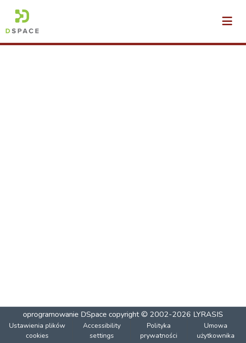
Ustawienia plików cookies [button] (37, 330)
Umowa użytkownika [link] (216, 330)
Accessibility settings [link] (102, 330)
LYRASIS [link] (208, 314)
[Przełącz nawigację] (227, 21)
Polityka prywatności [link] (158, 330)
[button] (22, 21)
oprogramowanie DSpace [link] (65, 314)
